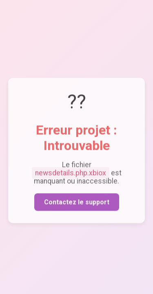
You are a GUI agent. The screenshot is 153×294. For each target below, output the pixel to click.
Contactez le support (76, 203)
